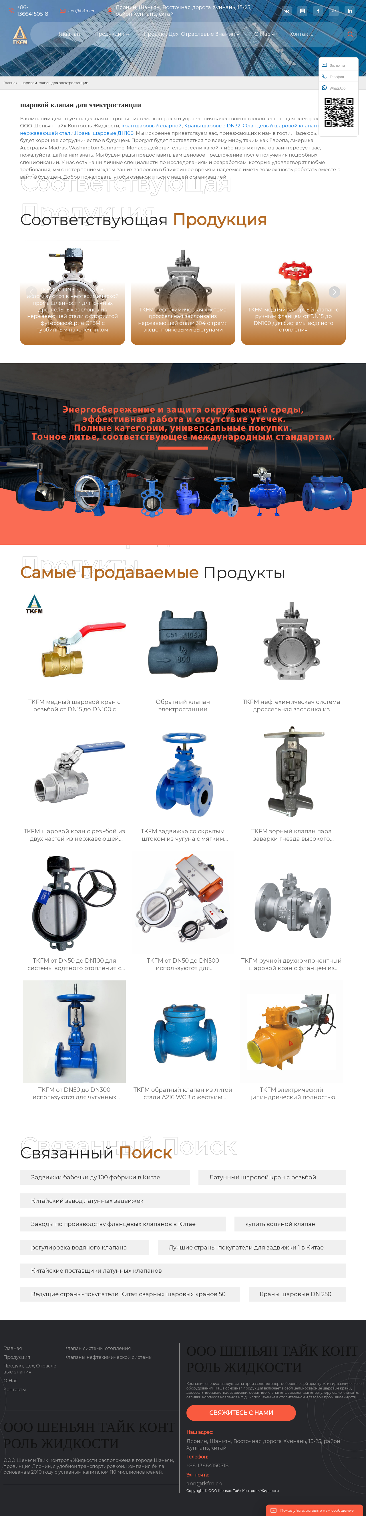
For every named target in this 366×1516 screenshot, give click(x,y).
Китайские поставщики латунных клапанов (96, 1270)
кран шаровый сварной (152, 126)
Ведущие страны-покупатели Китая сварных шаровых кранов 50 (128, 1294)
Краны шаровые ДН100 (104, 133)
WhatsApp (333, 87)
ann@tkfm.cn (82, 10)
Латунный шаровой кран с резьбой (262, 1177)
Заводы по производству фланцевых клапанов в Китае (113, 1224)
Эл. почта (333, 65)
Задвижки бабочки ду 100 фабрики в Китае (95, 1177)
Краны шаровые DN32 (212, 126)
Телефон (333, 76)
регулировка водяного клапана (79, 1247)
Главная (10, 83)
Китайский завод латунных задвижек (87, 1200)
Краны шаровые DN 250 (295, 1294)
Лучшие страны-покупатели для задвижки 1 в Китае (246, 1247)
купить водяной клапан (280, 1224)
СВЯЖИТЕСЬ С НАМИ (241, 1413)
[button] (334, 292)
